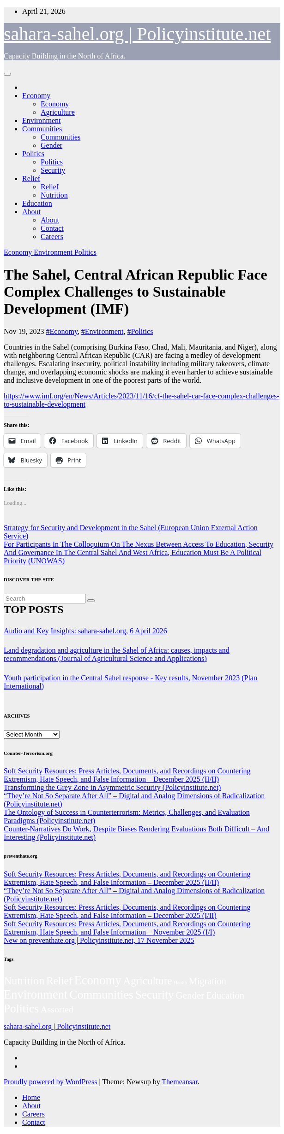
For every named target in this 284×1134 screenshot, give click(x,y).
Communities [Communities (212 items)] (101, 994)
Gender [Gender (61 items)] (189, 995)
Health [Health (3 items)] (180, 982)
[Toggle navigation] (7, 74)
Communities (42, 129)
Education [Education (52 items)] (225, 995)
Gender (51, 145)
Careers (52, 236)
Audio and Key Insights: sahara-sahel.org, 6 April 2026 (85, 631)
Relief (31, 178)
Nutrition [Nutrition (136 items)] (24, 981)
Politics (33, 154)
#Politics (140, 331)
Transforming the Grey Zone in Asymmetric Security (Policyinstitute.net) (112, 787)
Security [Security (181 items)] (154, 994)
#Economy (62, 331)
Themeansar (179, 1082)
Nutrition (54, 195)
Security (53, 170)
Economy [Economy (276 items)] (97, 980)
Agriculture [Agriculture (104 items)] (147, 981)
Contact (52, 228)
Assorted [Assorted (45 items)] (57, 1009)
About (31, 212)
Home (31, 1097)
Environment (41, 120)
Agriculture (58, 112)
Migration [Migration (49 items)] (207, 981)
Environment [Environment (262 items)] (35, 994)
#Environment (102, 331)
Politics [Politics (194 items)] (21, 1008)
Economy (36, 95)
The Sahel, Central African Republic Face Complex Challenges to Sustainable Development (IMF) (135, 291)
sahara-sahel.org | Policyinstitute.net (137, 33)
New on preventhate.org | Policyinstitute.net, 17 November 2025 (99, 940)
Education (37, 203)
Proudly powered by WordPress (51, 1082)
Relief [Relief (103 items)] (59, 981)
